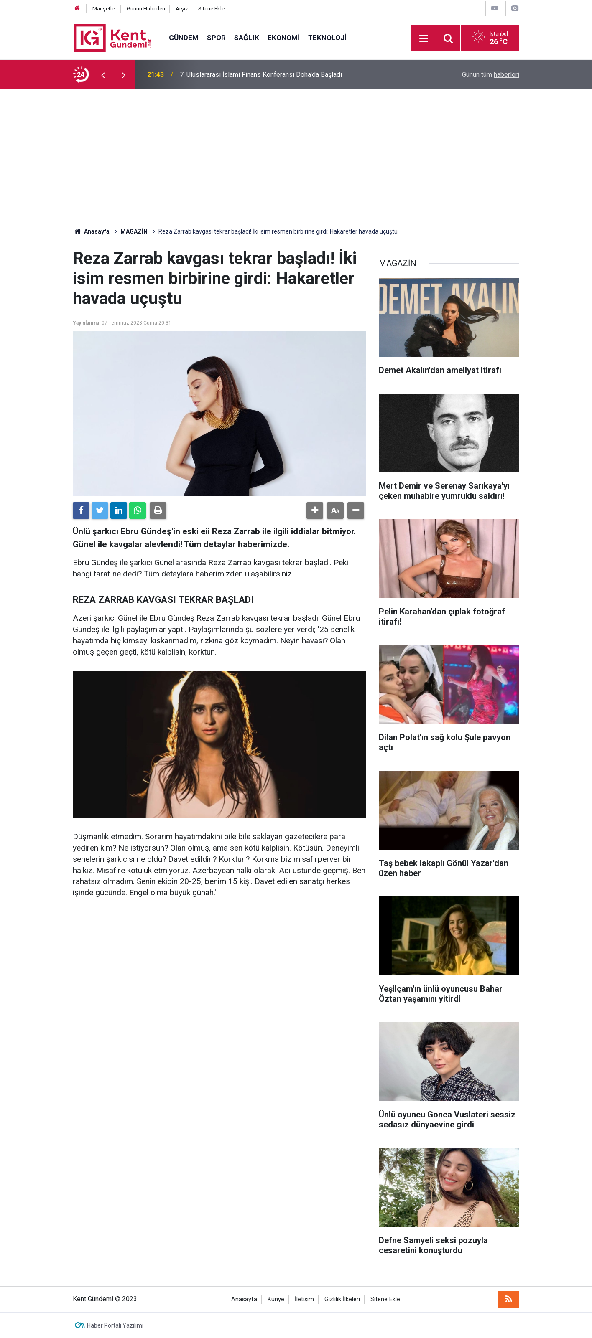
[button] (314, 510)
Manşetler (104, 8)
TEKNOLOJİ (327, 37)
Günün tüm (490, 75)
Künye (276, 1299)
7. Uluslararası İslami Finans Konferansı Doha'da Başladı (261, 75)
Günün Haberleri (146, 8)
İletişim (304, 1299)
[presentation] (102, 75)
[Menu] (423, 38)
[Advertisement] (296, 152)
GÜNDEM (184, 37)
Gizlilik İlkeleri (342, 1299)
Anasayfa (244, 1299)
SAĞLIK (246, 37)
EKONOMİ (284, 37)
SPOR (216, 37)
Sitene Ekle (211, 8)
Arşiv (182, 8)
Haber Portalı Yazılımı (115, 1325)
